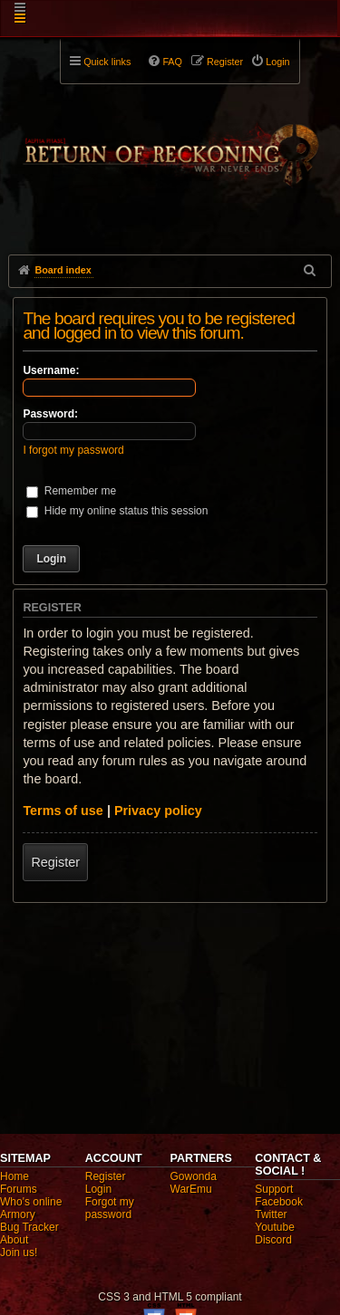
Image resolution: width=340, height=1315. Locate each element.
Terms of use (63, 810)
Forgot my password (109, 1208)
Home (14, 1176)
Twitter (271, 1214)
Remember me (71, 491)
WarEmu (191, 1189)
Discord (273, 1239)
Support (274, 1189)
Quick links (107, 61)
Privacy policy (158, 810)
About (14, 1239)
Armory (17, 1214)
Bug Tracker (29, 1227)
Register (55, 862)
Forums (18, 1189)
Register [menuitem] (225, 61)
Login (98, 1189)
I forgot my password (73, 450)
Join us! (18, 1252)
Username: (51, 370)
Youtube (275, 1227)
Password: (50, 414)
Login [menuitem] (277, 61)
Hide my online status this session (117, 510)
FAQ (172, 61)
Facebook (279, 1201)
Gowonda (193, 1176)
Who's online (31, 1201)
